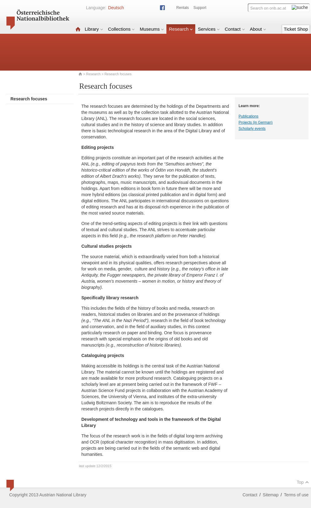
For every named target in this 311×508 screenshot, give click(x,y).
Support (199, 8)
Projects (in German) (256, 122)
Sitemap (270, 494)
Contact (235, 29)
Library (94, 29)
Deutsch (116, 7)
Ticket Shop (296, 29)
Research (181, 29)
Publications (249, 116)
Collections (121, 29)
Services (209, 29)
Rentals (182, 8)
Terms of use (296, 494)
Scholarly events (252, 128)
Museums (152, 29)
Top (303, 482)
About (258, 29)
